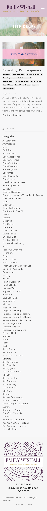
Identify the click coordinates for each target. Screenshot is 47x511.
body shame (9, 179)
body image (9, 173)
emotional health (11, 240)
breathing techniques (34, 74)
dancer (6, 218)
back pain (6, 74)
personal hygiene (11, 327)
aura (5, 147)
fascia (5, 246)
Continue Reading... (12, 115)
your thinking (10, 429)
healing (6, 275)
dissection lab (10, 230)
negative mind (10, 307)
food (5, 256)
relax (5, 339)
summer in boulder (13, 410)
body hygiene (10, 169)
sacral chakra (36, 81)
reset (5, 343)
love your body (10, 298)
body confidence (11, 163)
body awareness (19, 74)
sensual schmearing (13, 397)
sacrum (35, 85)
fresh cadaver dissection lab (17, 266)
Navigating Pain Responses (22, 70)
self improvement (12, 371)
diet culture (9, 224)
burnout (7, 189)
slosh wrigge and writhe (15, 403)
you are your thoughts (14, 426)
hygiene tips (9, 288)
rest (5, 346)
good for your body (13, 269)
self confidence (11, 362)
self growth (9, 365)
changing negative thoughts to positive (23, 195)
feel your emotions (12, 250)
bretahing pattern (9, 78)
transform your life (12, 413)
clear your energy (12, 198)
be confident (9, 153)
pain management (22, 81)
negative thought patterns (16, 317)
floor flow (8, 253)
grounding (8, 272)
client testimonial (11, 208)
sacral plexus (8, 85)
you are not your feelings (16, 423)
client (5, 201)
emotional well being (13, 243)
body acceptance (11, 157)
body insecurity (10, 176)
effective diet (9, 237)
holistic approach (24, 78)
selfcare (7, 394)
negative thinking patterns (16, 314)
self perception (10, 378)
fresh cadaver (10, 262)
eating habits (9, 234)
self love (7, 375)
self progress (9, 381)
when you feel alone (13, 420)
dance (6, 214)
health (6, 278)
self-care (7, 391)
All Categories (9, 141)
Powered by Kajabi (23, 504)
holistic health (8, 81)
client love (8, 205)
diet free (7, 227)
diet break (8, 221)
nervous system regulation (17, 320)
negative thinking (12, 311)
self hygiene (9, 368)
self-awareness (8, 88)
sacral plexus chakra (22, 85)
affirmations (9, 144)
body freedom (10, 166)
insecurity (7, 294)
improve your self (12, 291)
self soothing (9, 384)
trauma (6, 416)
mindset (7, 304)
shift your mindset (12, 400)
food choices (9, 259)
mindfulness (9, 301)
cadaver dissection (12, 192)
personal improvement (14, 330)
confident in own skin (14, 211)
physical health (10, 333)
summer (7, 407)
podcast (7, 336)
